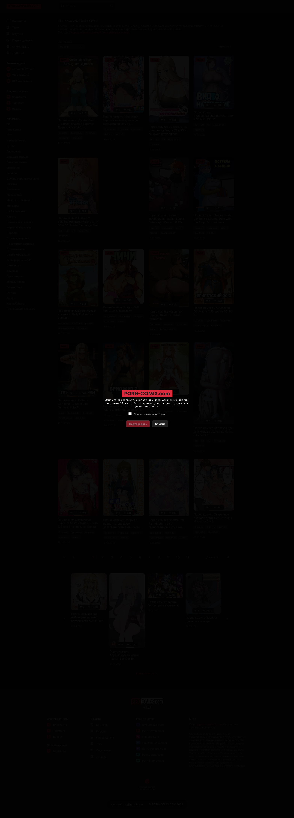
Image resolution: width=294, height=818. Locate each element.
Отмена (160, 423)
